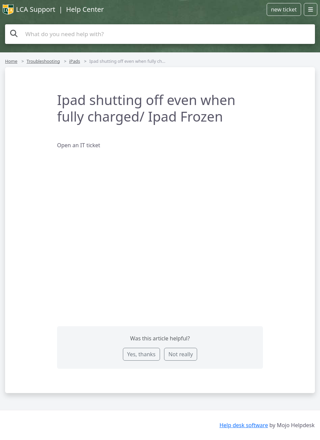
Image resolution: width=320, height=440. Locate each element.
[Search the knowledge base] (160, 34)
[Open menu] (310, 9)
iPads (74, 61)
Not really (180, 354)
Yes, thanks (141, 354)
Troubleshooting (43, 61)
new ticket (284, 9)
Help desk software (243, 425)
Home (11, 61)
